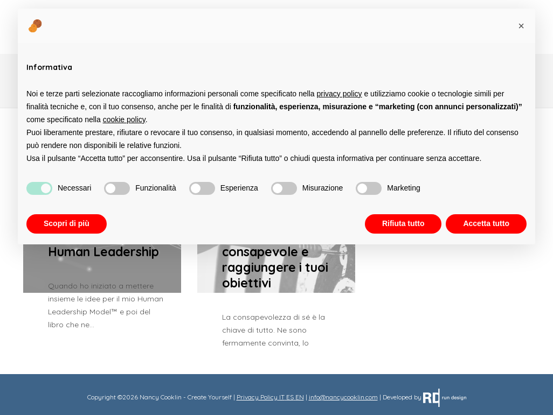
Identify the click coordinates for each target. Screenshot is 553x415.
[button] (521, 25)
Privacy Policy (257, 397)
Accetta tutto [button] (486, 223)
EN (299, 397)
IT (282, 397)
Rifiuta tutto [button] (403, 223)
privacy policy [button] (339, 93)
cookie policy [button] (124, 119)
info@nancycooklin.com (343, 397)
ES (290, 397)
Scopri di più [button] (66, 223)
